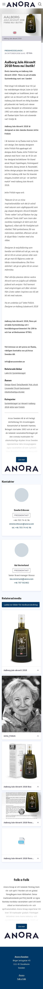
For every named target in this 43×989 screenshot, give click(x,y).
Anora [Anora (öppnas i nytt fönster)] (21, 975)
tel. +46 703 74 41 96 (21, 527)
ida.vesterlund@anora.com (21, 579)
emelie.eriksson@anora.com (21, 524)
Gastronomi (24, 388)
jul (19, 403)
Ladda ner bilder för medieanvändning (21, 604)
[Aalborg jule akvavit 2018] (21, 638)
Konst (13, 384)
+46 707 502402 (21, 582)
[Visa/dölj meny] (3, 4)
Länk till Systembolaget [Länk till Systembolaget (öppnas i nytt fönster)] (15, 373)
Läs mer (21, 459)
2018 (7, 407)
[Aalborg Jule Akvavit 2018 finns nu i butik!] (21, 805)
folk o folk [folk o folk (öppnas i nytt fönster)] (21, 979)
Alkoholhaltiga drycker (15, 392)
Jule (16, 407)
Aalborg (31, 403)
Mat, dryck (33, 384)
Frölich (21, 407)
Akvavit (24, 403)
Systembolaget (11, 403)
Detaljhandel (22, 384)
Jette (12, 407)
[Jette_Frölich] (21, 704)
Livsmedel (9, 388)
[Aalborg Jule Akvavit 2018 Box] (21, 762)
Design (8, 384)
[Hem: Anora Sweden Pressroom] (20, 4)
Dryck (16, 388)
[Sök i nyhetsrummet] (40, 4)
